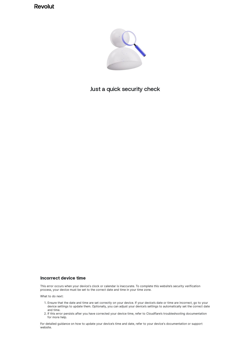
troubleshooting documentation (185, 313)
